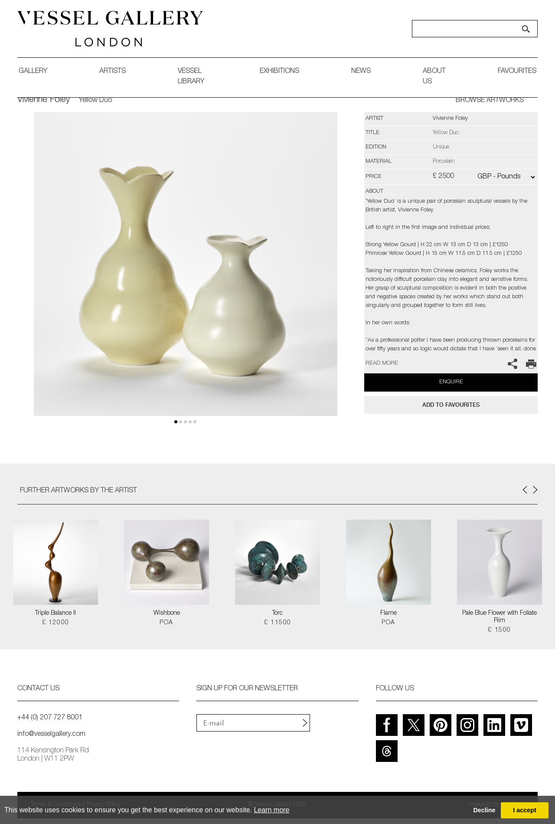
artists (112, 71)
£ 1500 (499, 630)
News (361, 71)
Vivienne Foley (43, 100)
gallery (33, 71)
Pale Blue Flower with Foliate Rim (499, 617)
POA (166, 623)
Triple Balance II (55, 613)
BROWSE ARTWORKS (490, 100)
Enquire (451, 382)
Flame (388, 613)
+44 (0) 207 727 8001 (49, 718)
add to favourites (451, 405)
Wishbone (166, 613)
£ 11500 (277, 623)
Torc (277, 613)
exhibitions (279, 71)
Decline (484, 810)
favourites (517, 71)
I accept (524, 810)
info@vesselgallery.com (51, 734)
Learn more (271, 810)
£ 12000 (55, 623)
